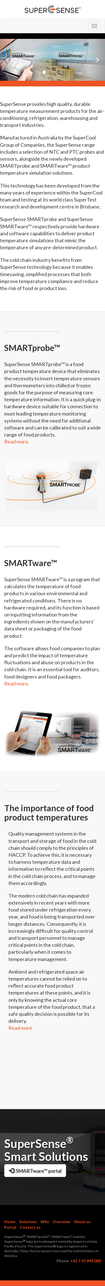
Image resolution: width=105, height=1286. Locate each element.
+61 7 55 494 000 (85, 1260)
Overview (61, 1221)
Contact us (30, 1227)
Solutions (28, 1221)
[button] (8, 59)
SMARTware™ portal (35, 1171)
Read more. (16, 441)
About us (82, 1221)
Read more (20, 1028)
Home (9, 1221)
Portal (10, 1227)
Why (45, 1221)
